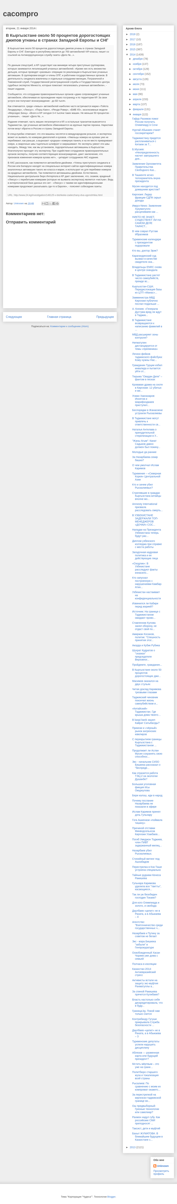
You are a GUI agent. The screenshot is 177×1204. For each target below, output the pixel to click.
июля (136, 84)
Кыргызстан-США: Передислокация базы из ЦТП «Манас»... (147, 289)
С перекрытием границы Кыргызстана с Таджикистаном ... (147, 742)
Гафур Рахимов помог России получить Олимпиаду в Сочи (145, 121)
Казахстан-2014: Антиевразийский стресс (144, 972)
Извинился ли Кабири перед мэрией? (145, 605)
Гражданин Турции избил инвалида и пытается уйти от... (147, 368)
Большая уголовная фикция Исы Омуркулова (144, 787)
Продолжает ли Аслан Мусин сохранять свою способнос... (147, 753)
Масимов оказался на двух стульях (145, 683)
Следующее (14, 316)
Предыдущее (105, 316)
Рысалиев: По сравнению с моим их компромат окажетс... (146, 1086)
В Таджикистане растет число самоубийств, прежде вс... (146, 278)
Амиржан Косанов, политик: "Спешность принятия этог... (146, 637)
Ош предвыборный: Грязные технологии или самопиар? (145, 1109)
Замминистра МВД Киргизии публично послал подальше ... (145, 300)
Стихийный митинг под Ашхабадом (145, 860)
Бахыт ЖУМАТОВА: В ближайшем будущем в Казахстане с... (147, 1136)
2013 (133, 1147)
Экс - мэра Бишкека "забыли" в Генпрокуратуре (144, 944)
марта (137, 104)
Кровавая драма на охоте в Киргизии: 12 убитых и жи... (147, 387)
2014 (133, 54)
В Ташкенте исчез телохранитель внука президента (146, 178)
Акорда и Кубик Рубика (146, 645)
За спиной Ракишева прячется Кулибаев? (145, 993)
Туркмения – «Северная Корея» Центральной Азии (146, 476)
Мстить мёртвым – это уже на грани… (145, 1065)
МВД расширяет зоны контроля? (145, 336)
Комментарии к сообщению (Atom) (69, 326)
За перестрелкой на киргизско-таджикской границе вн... (146, 1097)
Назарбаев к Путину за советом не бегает (145, 935)
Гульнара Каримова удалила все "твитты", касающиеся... (146, 886)
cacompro (20, 14)
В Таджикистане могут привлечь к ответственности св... (146, 421)
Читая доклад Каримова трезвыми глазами (146, 691)
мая (135, 94)
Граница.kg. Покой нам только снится (146, 1012)
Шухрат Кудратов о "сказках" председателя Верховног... (143, 655)
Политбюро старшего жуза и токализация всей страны (145, 1075)
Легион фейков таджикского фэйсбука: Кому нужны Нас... (147, 357)
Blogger (111, 1196)
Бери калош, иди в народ (147, 795)
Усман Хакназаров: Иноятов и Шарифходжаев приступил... (143, 400)
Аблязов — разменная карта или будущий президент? (145, 1055)
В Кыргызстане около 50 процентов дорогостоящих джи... (146, 672)
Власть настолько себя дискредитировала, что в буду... (147, 1002)
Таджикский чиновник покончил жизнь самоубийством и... (145, 700)
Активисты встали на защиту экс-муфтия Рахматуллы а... (145, 983)
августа (137, 79)
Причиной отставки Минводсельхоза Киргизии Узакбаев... (146, 831)
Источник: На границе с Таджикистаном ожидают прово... (146, 614)
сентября (139, 73)
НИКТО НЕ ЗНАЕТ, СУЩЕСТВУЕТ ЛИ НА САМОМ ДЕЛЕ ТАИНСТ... (146, 221)
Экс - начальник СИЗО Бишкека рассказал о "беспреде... (146, 765)
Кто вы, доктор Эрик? (145, 250)
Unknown (163, 1165)
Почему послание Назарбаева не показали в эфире (144, 803)
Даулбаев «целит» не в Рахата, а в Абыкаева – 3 (146, 1033)
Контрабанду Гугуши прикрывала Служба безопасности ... (145, 1022)
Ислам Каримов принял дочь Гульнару (146, 813)
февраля (138, 109)
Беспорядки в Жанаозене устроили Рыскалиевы (147, 412)
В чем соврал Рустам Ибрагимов (145, 233)
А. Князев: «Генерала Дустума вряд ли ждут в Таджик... (147, 312)
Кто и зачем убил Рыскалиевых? (142, 486)
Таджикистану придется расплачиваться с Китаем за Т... (146, 141)
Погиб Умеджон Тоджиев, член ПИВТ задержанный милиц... (147, 842)
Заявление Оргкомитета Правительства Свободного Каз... (146, 166)
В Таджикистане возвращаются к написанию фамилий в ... (147, 325)
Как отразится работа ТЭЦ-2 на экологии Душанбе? (145, 776)
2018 (133, 34)
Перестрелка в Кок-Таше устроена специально (147, 868)
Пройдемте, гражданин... (147, 664)
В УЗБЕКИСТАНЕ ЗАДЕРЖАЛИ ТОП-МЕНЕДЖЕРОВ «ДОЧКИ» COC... (145, 520)
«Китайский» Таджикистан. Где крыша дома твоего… (146, 711)
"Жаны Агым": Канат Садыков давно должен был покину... (146, 444)
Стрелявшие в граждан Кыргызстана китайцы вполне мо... (146, 496)
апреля (137, 99)
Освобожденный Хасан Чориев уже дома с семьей (146, 955)
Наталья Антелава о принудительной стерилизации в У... (145, 432)
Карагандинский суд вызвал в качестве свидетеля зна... (144, 259)
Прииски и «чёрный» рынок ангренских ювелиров (144, 731)
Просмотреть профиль (161, 1172)
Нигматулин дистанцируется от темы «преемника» (145, 345)
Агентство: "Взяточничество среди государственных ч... (147, 925)
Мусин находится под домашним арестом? (146, 188)
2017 (133, 39)
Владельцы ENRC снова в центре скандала (147, 269)
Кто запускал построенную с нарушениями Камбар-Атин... (147, 582)
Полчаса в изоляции (144, 963)
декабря (138, 58)
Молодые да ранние (144, 452)
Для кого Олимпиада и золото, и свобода (145, 904)
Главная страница (59, 316)
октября (138, 68)
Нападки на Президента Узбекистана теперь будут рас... (146, 532)
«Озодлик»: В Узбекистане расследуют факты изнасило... (145, 568)
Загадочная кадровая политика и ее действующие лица (145, 555)
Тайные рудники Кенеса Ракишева (146, 877)
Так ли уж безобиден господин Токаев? (144, 896)
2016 (133, 44)
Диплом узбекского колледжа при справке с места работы (147, 544)
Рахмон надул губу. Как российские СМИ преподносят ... (146, 1120)
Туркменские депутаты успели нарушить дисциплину (145, 1044)
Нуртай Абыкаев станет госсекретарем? (146, 131)
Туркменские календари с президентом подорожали (146, 242)
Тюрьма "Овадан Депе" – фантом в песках (147, 378)
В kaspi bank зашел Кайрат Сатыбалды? (145, 721)
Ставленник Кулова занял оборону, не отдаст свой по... (144, 626)
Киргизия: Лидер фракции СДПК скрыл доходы (146, 197)
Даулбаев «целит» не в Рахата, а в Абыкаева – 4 (146, 913)
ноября (137, 63)
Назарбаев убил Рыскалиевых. (142, 852)
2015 (133, 49)
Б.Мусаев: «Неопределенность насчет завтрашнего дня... (145, 154)
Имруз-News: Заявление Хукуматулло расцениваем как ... (146, 208)
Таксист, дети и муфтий (146, 1128)
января (137, 114)
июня (136, 89)
